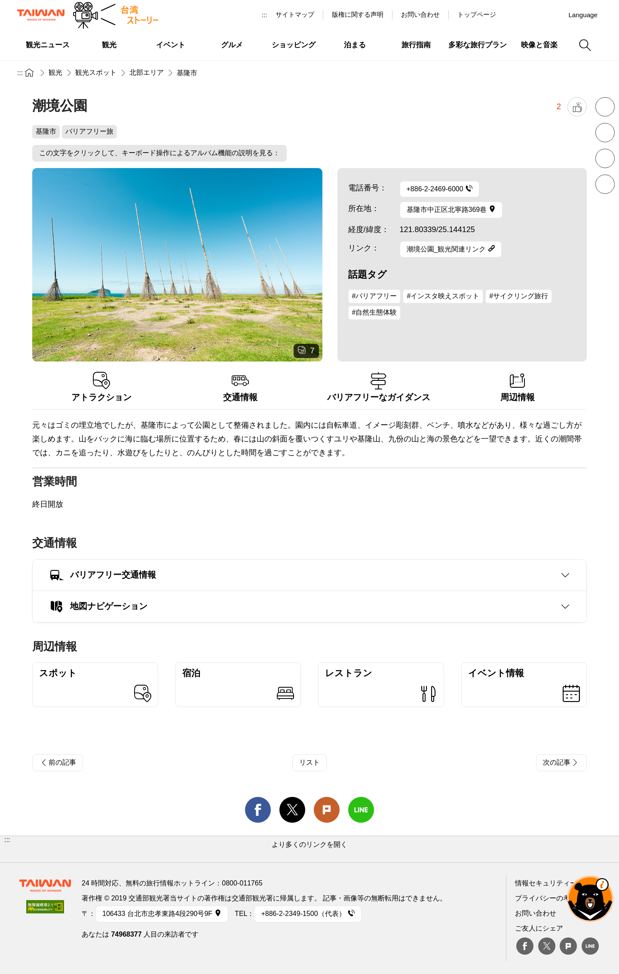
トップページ (476, 14)
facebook (258, 810)
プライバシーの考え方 (549, 898)
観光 (55, 72)
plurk (568, 946)
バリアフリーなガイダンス (379, 387)
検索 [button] (585, 45)
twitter (292, 810)
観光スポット (95, 72)
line (361, 810)
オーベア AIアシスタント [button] (590, 898)
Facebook (524, 946)
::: (264, 14)
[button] (309, 849)
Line (590, 946)
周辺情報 (518, 387)
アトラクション (102, 387)
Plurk (327, 810)
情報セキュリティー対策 (553, 883)
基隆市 (187, 73)
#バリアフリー (374, 296)
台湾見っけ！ (514, 14)
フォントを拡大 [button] (605, 132)
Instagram (554, 14)
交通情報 (240, 387)
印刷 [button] (605, 158)
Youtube (534, 14)
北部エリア (146, 72)
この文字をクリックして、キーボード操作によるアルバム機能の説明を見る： (159, 152)
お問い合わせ (535, 913)
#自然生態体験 (374, 312)
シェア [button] (605, 184)
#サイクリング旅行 (518, 296)
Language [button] (583, 14)
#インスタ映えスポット (443, 296)
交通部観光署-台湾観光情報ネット (40, 15)
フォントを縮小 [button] (605, 106)
